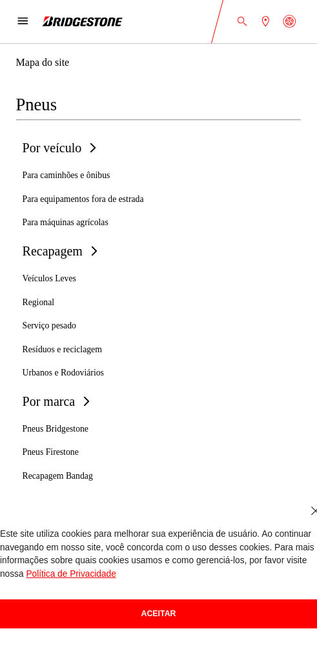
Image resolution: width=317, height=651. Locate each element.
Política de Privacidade (71, 574)
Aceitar (158, 613)
